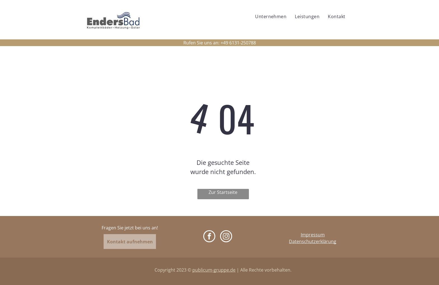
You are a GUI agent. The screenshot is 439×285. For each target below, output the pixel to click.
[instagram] (226, 237)
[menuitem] (271, 16)
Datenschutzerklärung (312, 241)
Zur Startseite (223, 192)
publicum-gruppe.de (213, 270)
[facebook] (209, 237)
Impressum (313, 235)
